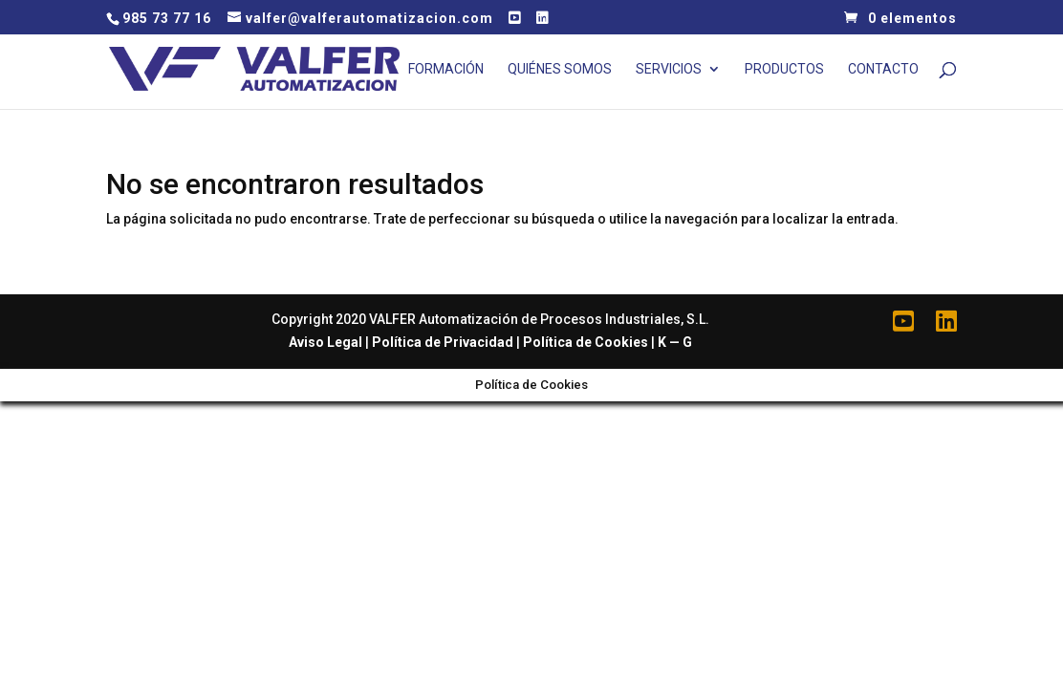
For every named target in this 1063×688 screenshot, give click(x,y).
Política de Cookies (585, 342)
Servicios (669, 69)
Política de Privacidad (442, 342)
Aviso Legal (325, 342)
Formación (446, 69)
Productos (784, 69)
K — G (675, 342)
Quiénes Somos (560, 69)
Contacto (883, 69)
